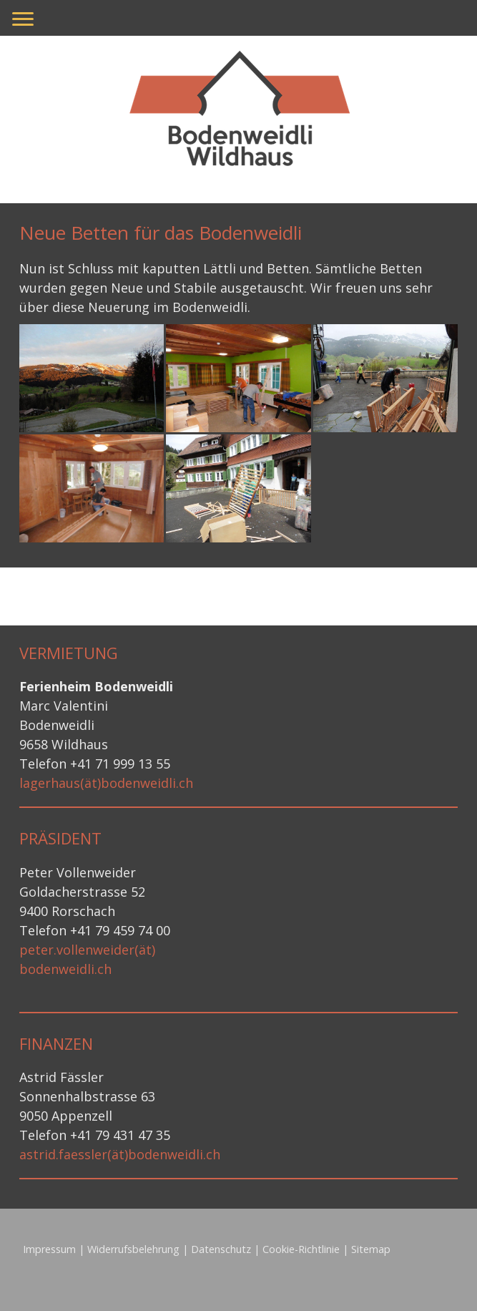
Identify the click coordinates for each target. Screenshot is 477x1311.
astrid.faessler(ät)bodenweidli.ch (119, 1154)
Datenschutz (221, 1249)
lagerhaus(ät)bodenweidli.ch (106, 782)
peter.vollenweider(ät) (87, 949)
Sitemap (370, 1249)
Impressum (49, 1249)
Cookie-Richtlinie (301, 1249)
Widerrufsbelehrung (133, 1249)
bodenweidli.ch (65, 969)
